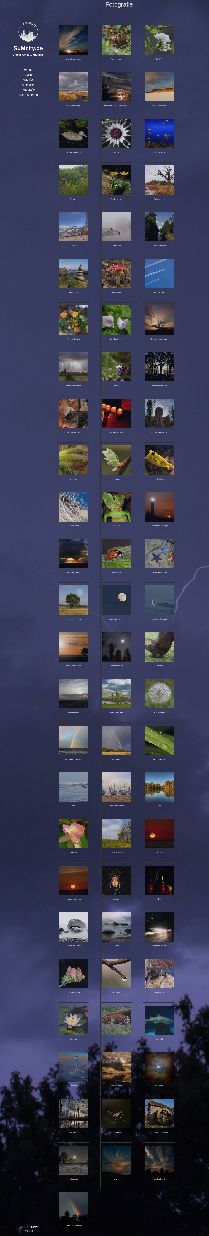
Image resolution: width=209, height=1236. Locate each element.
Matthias (28, 79)
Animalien (28, 84)
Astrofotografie (28, 94)
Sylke (28, 74)
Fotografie (28, 89)
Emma (28, 69)
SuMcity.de (28, 48)
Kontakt (29, 1230)
